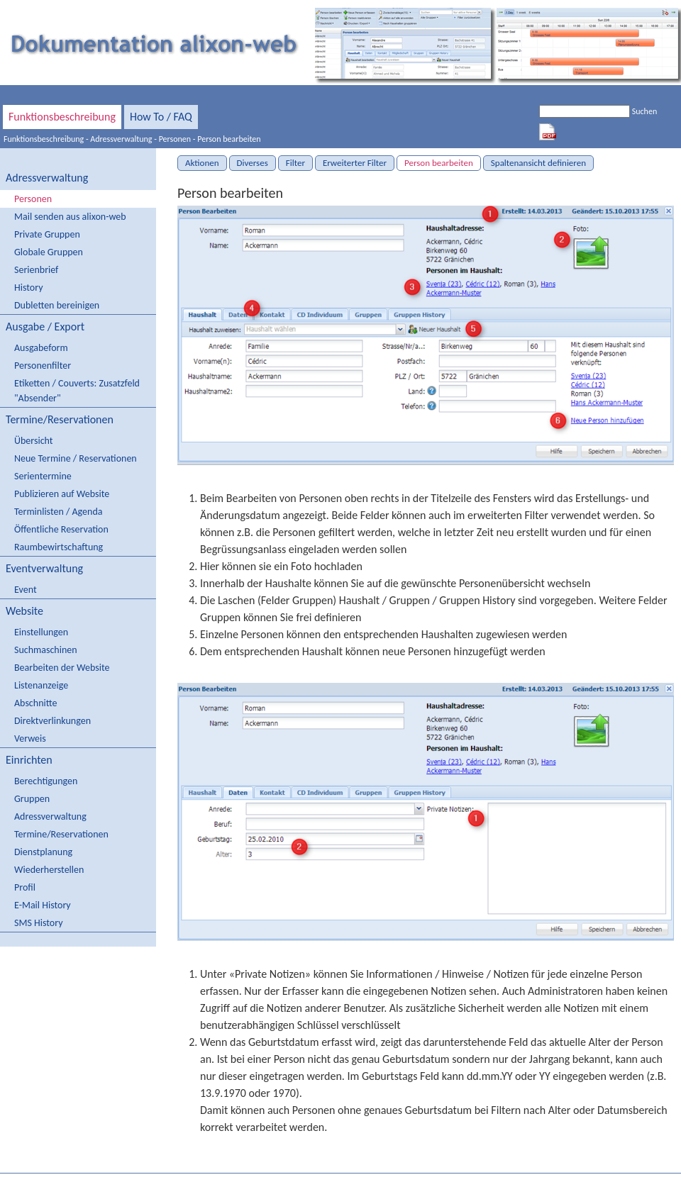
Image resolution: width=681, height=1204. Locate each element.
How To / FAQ (161, 116)
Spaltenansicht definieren (538, 162)
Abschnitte (35, 703)
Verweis (30, 738)
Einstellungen (41, 632)
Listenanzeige (41, 685)
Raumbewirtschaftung (58, 547)
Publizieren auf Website (61, 494)
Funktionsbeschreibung (62, 116)
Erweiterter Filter (355, 162)
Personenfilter (42, 365)
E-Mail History (42, 905)
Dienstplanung (43, 852)
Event (25, 590)
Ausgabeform (41, 348)
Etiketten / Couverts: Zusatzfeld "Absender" (77, 390)
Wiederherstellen (49, 870)
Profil (24, 887)
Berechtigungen (45, 781)
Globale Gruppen (48, 252)
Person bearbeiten (228, 139)
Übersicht (33, 441)
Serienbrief (36, 270)
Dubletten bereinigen (56, 305)
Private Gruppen (47, 234)
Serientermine (43, 476)
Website (24, 611)
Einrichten (29, 760)
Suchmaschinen (45, 650)
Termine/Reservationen (60, 419)
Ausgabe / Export (45, 326)
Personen (175, 139)
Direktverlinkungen (52, 721)
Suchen (644, 111)
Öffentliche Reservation (61, 529)
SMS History (38, 923)
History (28, 288)
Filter (295, 162)
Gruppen (32, 799)
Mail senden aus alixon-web (70, 217)
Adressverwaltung (121, 139)
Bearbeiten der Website (61, 668)
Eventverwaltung (44, 568)
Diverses (252, 162)
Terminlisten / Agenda (58, 512)
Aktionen (202, 162)
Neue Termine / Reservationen (75, 458)
